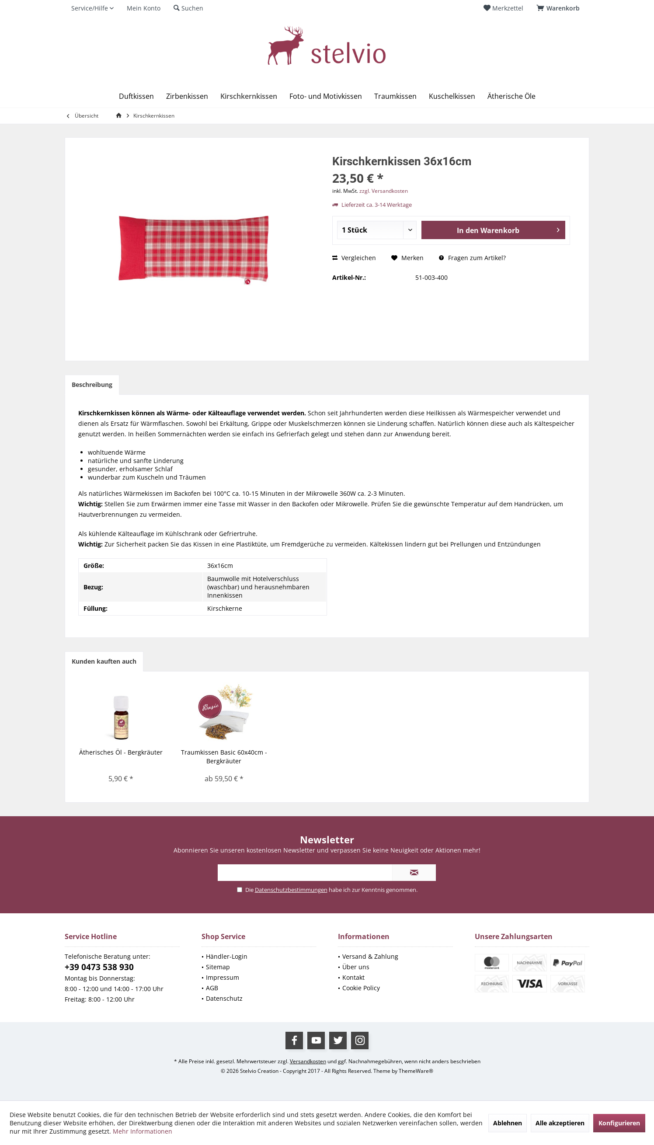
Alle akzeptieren (560, 1123)
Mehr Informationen (142, 1131)
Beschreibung (92, 384)
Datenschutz (224, 998)
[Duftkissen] (136, 96)
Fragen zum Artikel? (472, 258)
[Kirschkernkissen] (248, 96)
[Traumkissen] (395, 96)
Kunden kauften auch (104, 661)
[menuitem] (559, 8)
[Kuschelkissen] (452, 96)
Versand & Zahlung (370, 956)
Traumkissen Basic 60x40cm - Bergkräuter (224, 756)
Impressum (222, 977)
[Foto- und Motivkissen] (325, 96)
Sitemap (218, 967)
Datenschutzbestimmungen (291, 890)
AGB (212, 988)
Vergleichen (354, 258)
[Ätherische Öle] (511, 96)
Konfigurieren (619, 1123)
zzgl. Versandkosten (383, 191)
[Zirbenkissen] (187, 96)
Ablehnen (507, 1123)
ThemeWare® (416, 1071)
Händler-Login (226, 956)
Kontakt (353, 977)
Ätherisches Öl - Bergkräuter (121, 752)
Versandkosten (308, 1061)
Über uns (355, 967)
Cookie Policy (361, 988)
